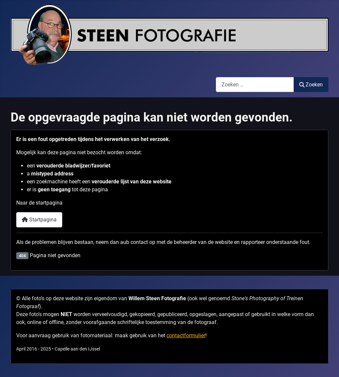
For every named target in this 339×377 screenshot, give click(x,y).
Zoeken (311, 84)
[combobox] (255, 84)
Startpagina (39, 219)
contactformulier (186, 335)
